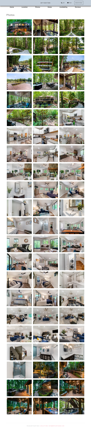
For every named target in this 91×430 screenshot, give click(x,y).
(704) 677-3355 (44, 425)
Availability (63, 7)
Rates (50, 7)
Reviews (78, 7)
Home (12, 7)
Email (69, 2)
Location (25, 7)
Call (62, 2)
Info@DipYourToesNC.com (56, 425)
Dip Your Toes (45, 3)
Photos (37, 7)
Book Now (78, 3)
